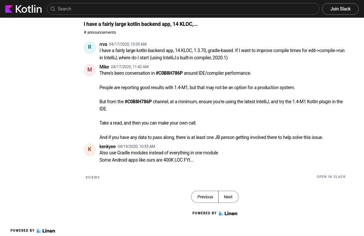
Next (228, 196)
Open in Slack (331, 177)
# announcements (100, 32)
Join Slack (340, 8)
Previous (205, 196)
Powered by (32, 231)
